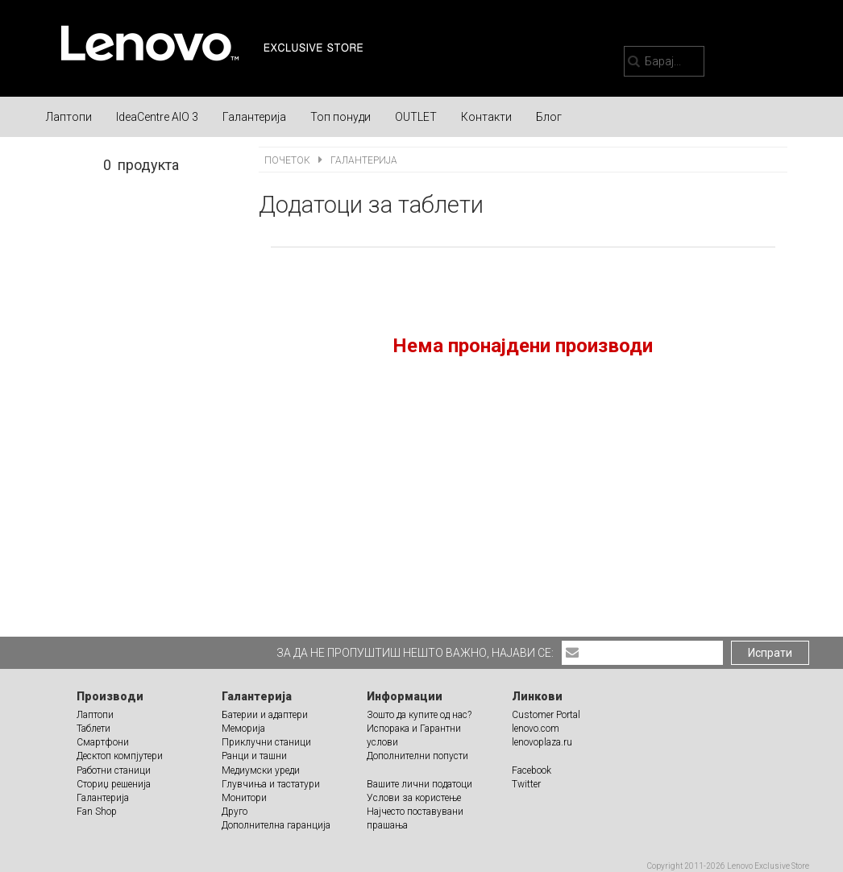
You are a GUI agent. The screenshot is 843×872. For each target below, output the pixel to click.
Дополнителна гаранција (276, 825)
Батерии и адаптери (265, 714)
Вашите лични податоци (419, 784)
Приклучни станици (266, 742)
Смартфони (103, 742)
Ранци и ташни (254, 756)
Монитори (244, 797)
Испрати (770, 652)
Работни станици (114, 770)
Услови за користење (414, 797)
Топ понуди (340, 116)
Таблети (93, 728)
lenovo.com (535, 728)
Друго (234, 811)
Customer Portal (546, 714)
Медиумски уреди (261, 770)
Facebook (531, 770)
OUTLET (416, 116)
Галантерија (254, 116)
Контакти (486, 116)
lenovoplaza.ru (542, 742)
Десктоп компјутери (120, 756)
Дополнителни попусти (417, 756)
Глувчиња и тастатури (271, 784)
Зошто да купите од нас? (419, 714)
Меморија (243, 728)
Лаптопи (69, 116)
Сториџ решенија (114, 784)
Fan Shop (97, 811)
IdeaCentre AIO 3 (157, 116)
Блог (549, 116)
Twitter (526, 784)
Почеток (288, 160)
